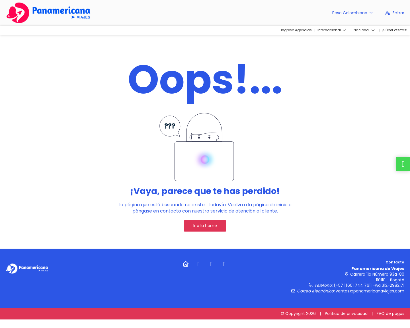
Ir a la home (205, 225)
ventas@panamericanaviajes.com (370, 291)
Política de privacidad (346, 313)
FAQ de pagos (390, 313)
